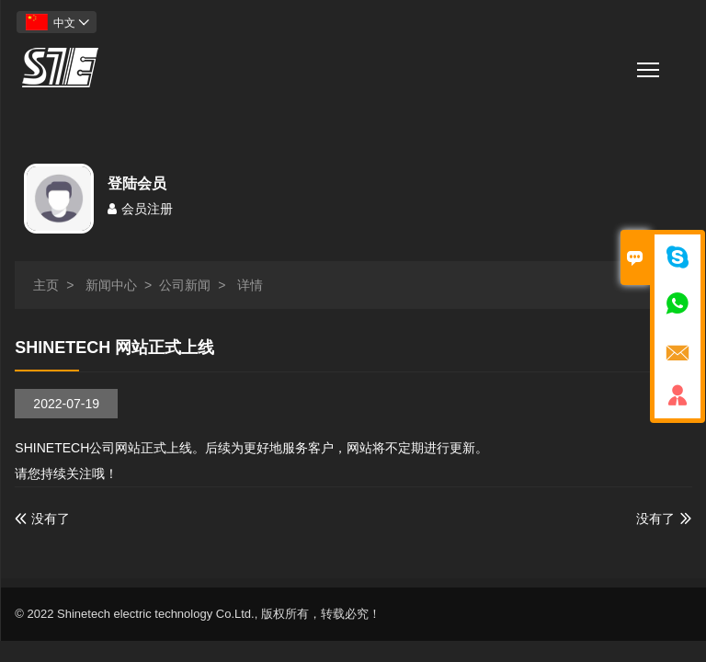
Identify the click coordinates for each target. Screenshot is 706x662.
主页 (46, 285)
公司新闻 (185, 285)
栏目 (649, 64)
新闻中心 (111, 285)
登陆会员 (137, 183)
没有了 (42, 518)
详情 (250, 285)
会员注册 (140, 208)
